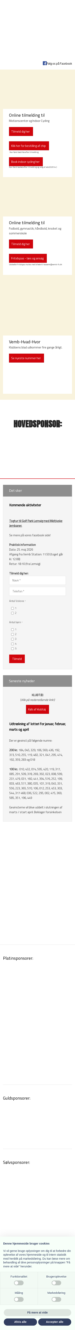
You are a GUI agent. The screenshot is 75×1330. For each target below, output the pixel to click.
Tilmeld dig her (20, 244)
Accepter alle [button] (54, 1321)
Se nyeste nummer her (26, 358)
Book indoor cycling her (25, 161)
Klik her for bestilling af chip (28, 146)
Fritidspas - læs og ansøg (27, 258)
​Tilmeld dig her (20, 131)
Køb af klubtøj (37, 709)
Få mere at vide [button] (37, 1312)
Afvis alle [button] (20, 1321)
